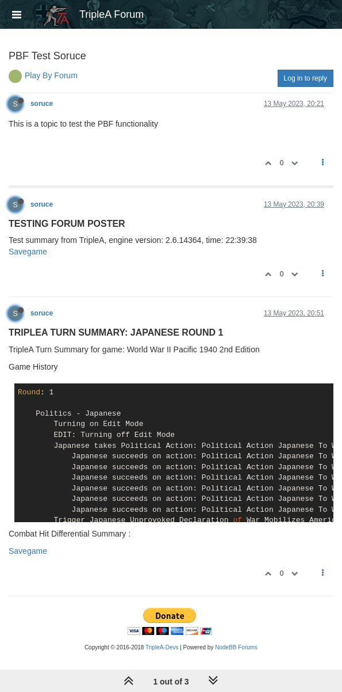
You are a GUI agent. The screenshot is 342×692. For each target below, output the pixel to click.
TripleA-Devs (161, 647)
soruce (41, 104)
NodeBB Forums (236, 647)
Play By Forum (51, 75)
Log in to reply (305, 78)
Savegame (28, 251)
